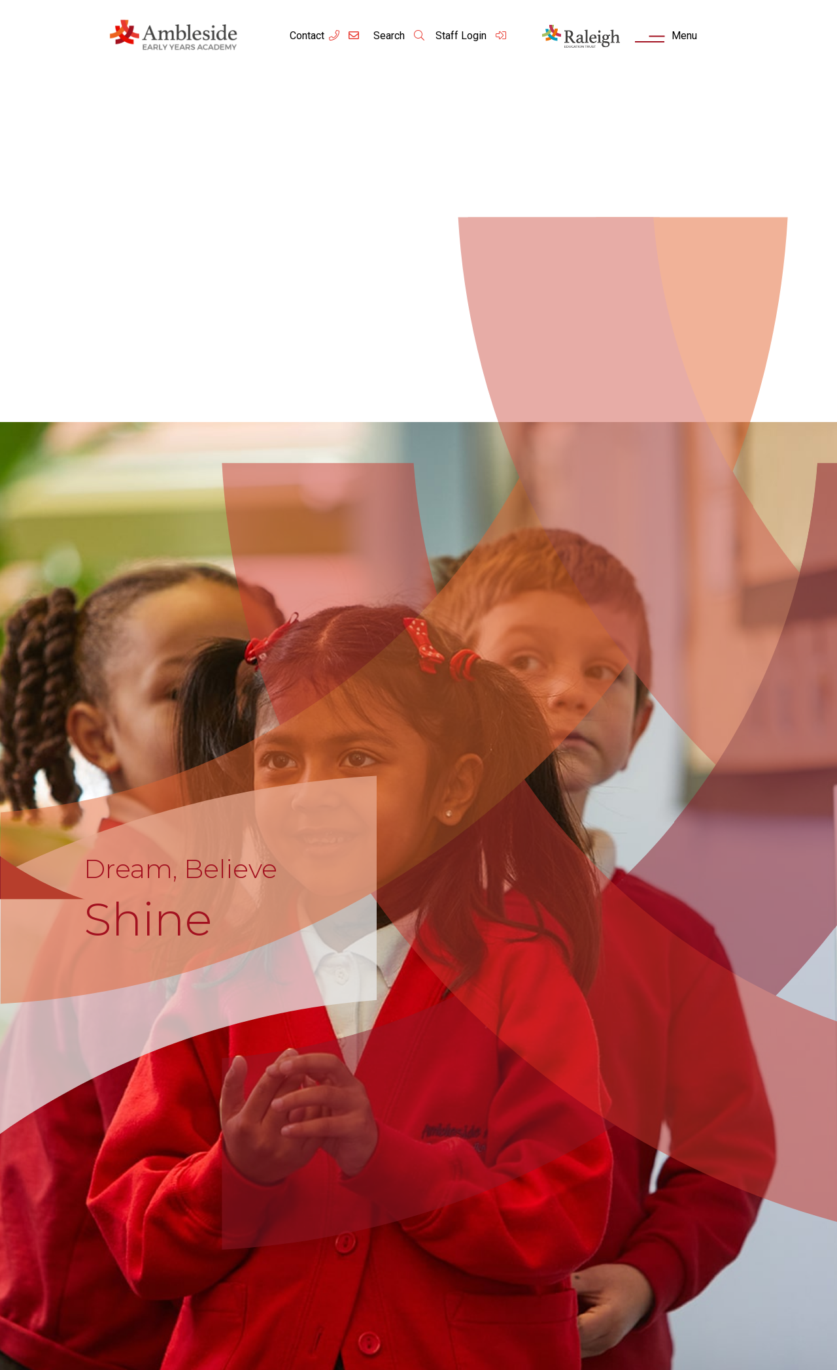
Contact (307, 35)
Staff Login (471, 35)
